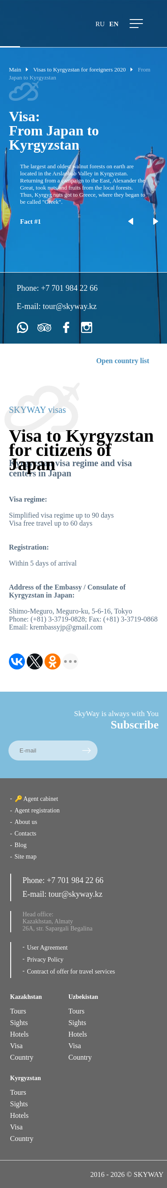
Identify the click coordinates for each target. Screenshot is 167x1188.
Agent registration (37, 810)
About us (26, 822)
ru (100, 24)
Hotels (19, 1034)
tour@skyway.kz (70, 306)
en (113, 24)
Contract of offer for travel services (71, 971)
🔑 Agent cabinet (36, 799)
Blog (21, 845)
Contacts (26, 833)
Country (21, 1057)
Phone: (29, 288)
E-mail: (30, 306)
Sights (19, 1022)
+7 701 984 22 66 (69, 288)
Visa (16, 1045)
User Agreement (47, 947)
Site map (26, 856)
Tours (18, 1011)
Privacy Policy (45, 959)
